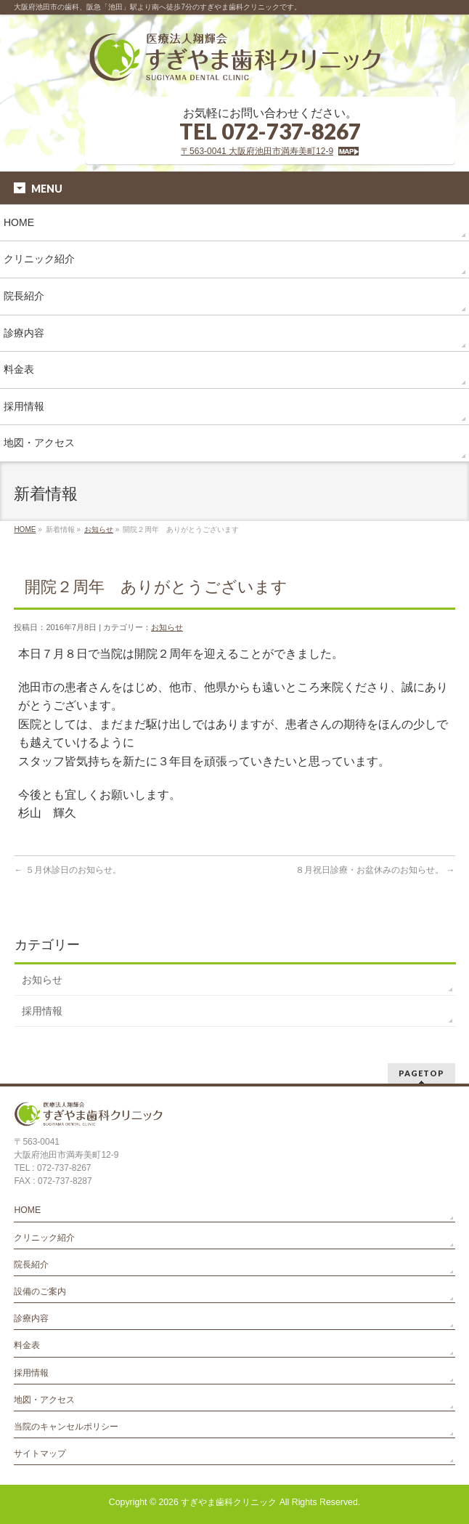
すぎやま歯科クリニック (229, 1502)
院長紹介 (31, 1264)
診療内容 (31, 1318)
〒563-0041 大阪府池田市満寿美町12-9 (257, 151)
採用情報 (42, 1011)
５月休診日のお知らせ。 (67, 870)
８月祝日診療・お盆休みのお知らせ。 (374, 870)
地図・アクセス (44, 1400)
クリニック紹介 (44, 1238)
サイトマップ (40, 1453)
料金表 (27, 1345)
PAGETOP (421, 1073)
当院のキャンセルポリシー (66, 1427)
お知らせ (98, 529)
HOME (25, 529)
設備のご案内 (40, 1291)
